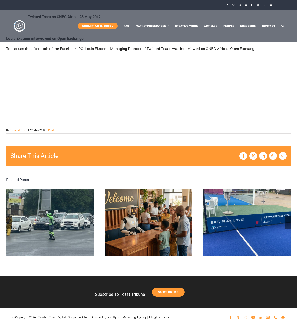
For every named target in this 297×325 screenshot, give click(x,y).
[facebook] (227, 5)
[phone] (265, 5)
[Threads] (271, 5)
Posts (51, 130)
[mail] (258, 5)
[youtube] (246, 5)
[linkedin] (252, 5)
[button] (282, 26)
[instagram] (240, 5)
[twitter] (233, 5)
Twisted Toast (18, 130)
